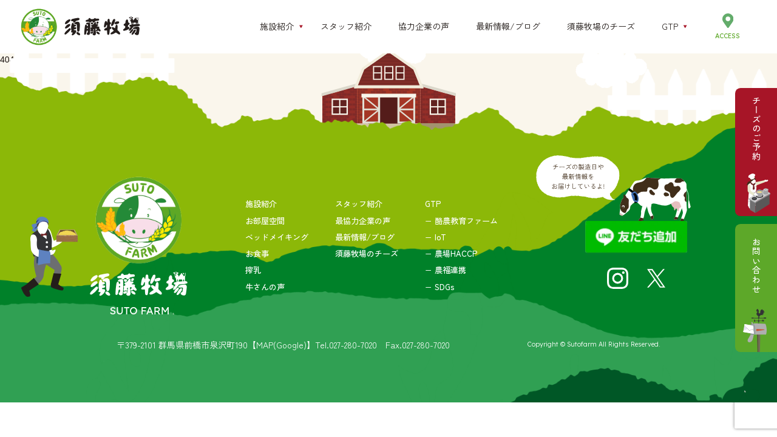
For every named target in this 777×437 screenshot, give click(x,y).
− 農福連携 (445, 270)
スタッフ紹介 (358, 203)
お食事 (257, 253)
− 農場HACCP (451, 253)
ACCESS (727, 36)
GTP (433, 203)
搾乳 (253, 270)
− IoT (435, 237)
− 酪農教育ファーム (461, 220)
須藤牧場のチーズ (366, 253)
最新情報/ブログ (365, 237)
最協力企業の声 (362, 220)
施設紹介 (261, 203)
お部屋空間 (265, 220)
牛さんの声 (265, 287)
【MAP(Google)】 (281, 345)
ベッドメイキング (276, 237)
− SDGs (440, 287)
